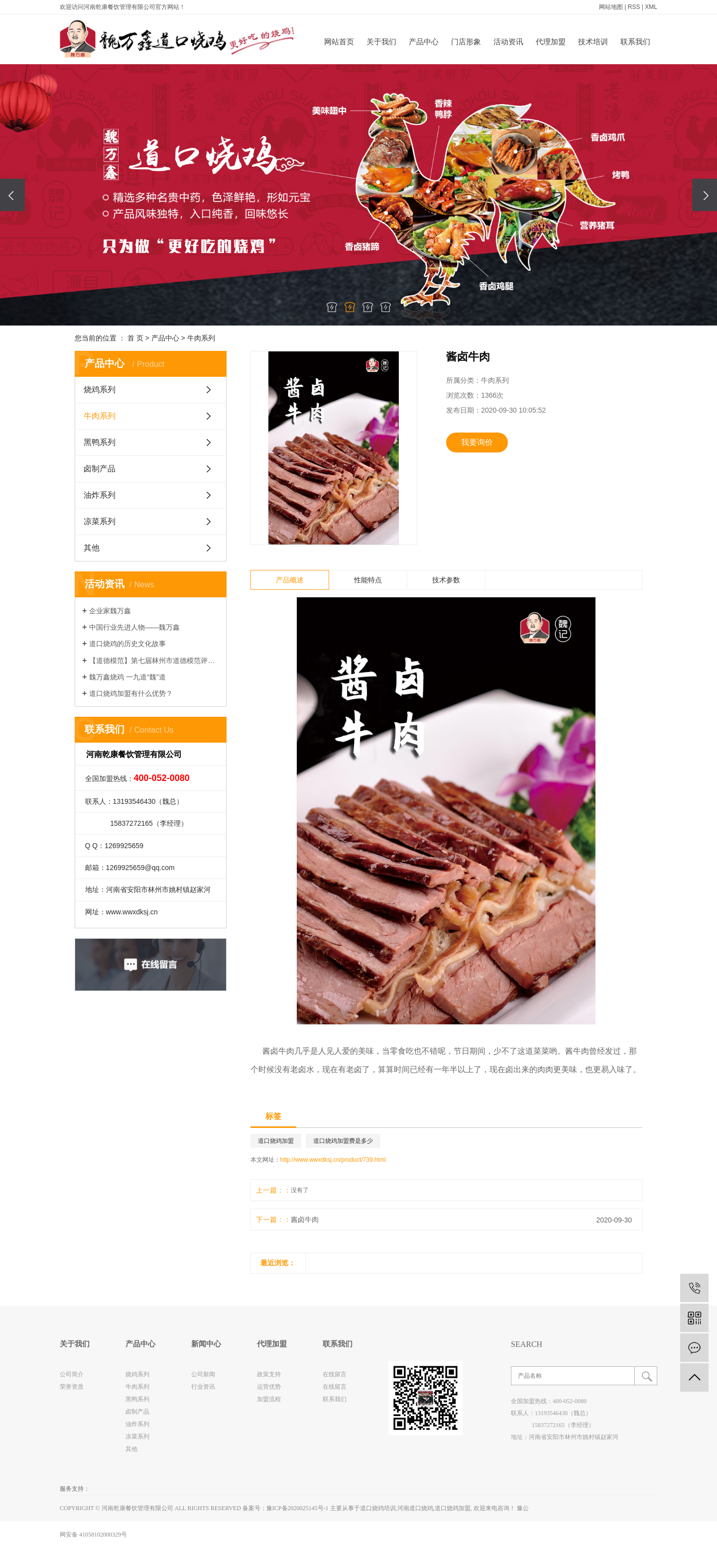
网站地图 (611, 6)
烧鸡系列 (100, 389)
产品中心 (424, 41)
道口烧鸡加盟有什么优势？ (131, 693)
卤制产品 (100, 468)
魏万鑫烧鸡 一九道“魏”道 (127, 677)
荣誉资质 (72, 1386)
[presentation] (12, 195)
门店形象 (466, 41)
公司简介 (72, 1374)
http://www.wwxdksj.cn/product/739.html (333, 1159)
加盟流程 (269, 1399)
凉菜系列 (100, 521)
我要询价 (477, 442)
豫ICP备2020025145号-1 (297, 1508)
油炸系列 (100, 495)
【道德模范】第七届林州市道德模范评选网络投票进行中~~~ (154, 660)
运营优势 (269, 1386)
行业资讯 (203, 1386)
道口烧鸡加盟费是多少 (343, 1140)
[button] (331, 307)
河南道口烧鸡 (415, 1508)
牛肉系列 (201, 338)
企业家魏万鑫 (110, 611)
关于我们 (381, 41)
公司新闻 (203, 1374)
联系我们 (635, 41)
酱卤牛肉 (305, 1219)
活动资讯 (508, 41)
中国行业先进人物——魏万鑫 (134, 627)
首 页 (135, 338)
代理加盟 (551, 41)
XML (651, 6)
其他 (92, 548)
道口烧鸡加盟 (276, 1140)
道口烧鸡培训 (378, 1508)
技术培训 (593, 41)
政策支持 (269, 1374)
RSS (634, 6)
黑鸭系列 (100, 442)
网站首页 (339, 41)
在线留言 (335, 1374)
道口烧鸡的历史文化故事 (127, 644)
